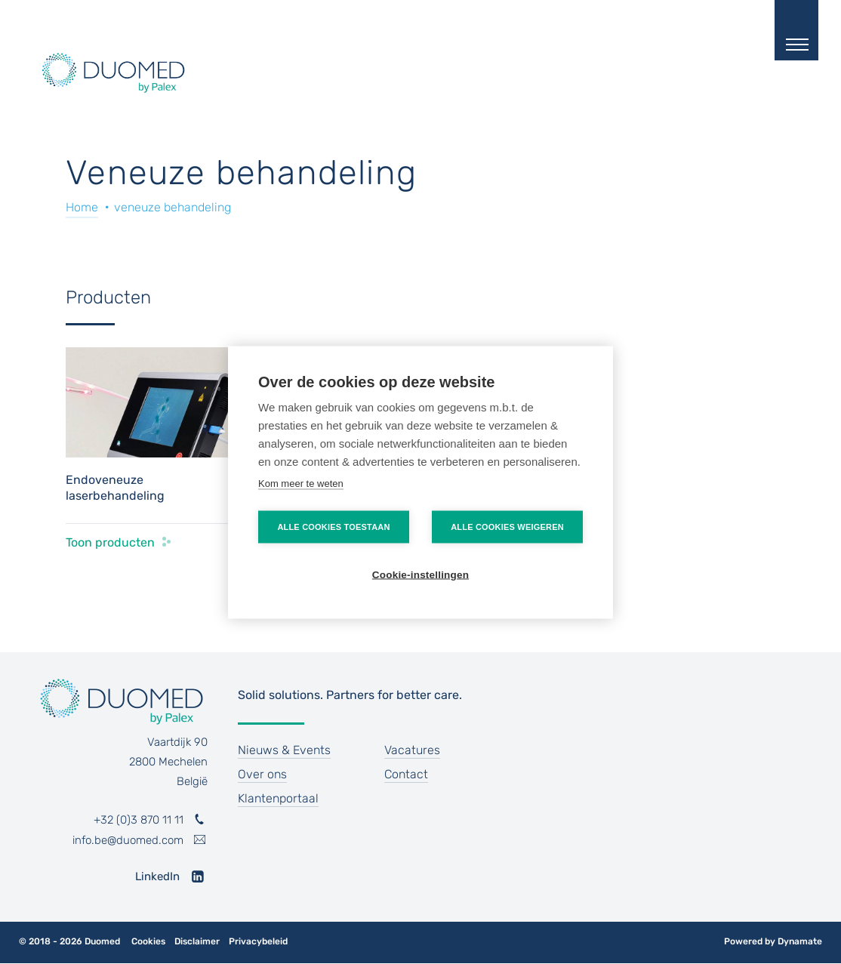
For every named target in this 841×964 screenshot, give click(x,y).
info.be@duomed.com (127, 840)
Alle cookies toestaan (333, 526)
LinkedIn (157, 876)
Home (82, 207)
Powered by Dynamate (773, 941)
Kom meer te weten (300, 482)
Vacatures (412, 750)
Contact (406, 774)
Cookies (148, 941)
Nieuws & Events (284, 750)
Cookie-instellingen (420, 574)
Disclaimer (197, 941)
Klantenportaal (278, 798)
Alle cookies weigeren (507, 526)
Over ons (262, 774)
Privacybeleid (258, 941)
